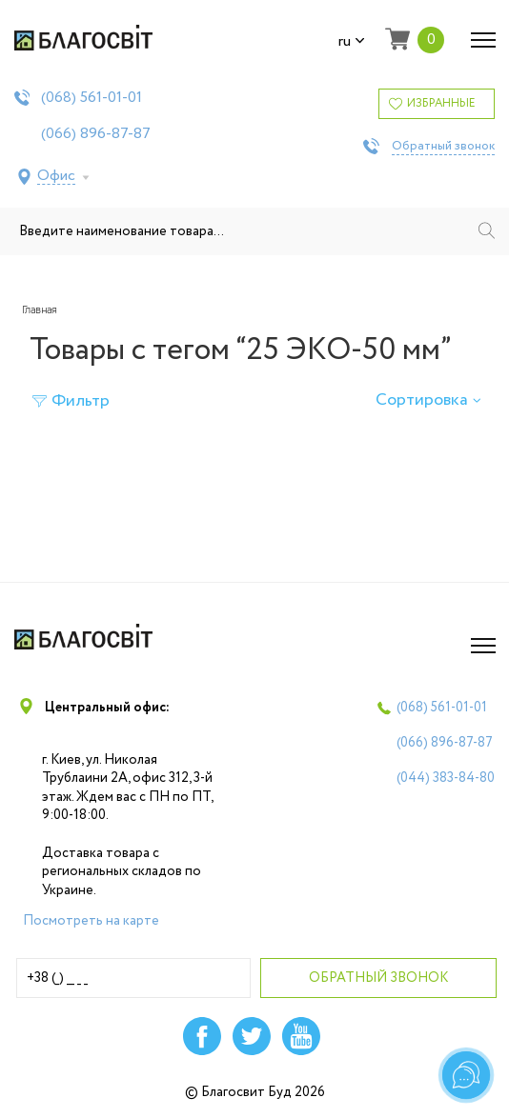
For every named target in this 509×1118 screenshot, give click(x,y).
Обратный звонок (443, 146)
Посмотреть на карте (91, 920)
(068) (91, 98)
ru (351, 42)
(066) (96, 134)
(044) (446, 778)
